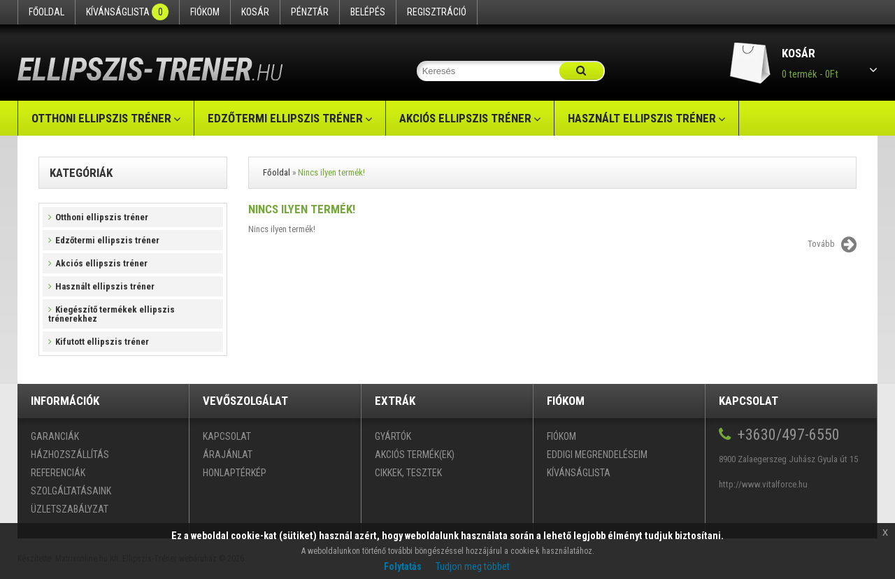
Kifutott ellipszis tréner (98, 341)
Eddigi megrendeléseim (597, 454)
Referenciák (58, 472)
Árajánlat (227, 454)
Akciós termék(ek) (414, 454)
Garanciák (55, 436)
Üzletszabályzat (69, 509)
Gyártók (393, 436)
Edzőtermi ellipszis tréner (285, 118)
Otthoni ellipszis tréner (101, 118)
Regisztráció (436, 11)
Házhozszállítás (70, 454)
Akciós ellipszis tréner (465, 118)
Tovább (832, 245)
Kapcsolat (227, 436)
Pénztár (310, 11)
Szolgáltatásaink (71, 490)
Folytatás (403, 566)
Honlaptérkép (234, 472)
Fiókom (205, 11)
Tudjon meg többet (473, 566)
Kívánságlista (127, 11)
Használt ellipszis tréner (642, 118)
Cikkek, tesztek (408, 472)
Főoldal (46, 11)
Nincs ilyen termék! (331, 172)
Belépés (367, 11)
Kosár (255, 11)
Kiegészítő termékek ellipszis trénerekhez (111, 314)
